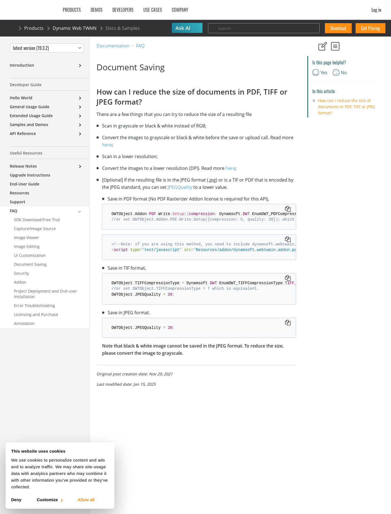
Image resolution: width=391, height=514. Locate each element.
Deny (16, 499)
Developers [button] (123, 9)
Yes (319, 72)
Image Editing (27, 246)
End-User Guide (24, 184)
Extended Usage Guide (31, 115)
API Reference (23, 133)
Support (17, 201)
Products (34, 28)
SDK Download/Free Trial (37, 219)
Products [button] (72, 9)
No (340, 72)
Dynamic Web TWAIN (74, 28)
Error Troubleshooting (34, 305)
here (107, 145)
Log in (376, 9)
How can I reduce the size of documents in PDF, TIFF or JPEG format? (346, 106)
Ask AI (182, 28)
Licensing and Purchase (36, 314)
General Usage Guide (29, 106)
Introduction (22, 65)
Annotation (24, 323)
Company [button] (180, 9)
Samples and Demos (29, 124)
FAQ (140, 46)
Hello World (21, 97)
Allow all (86, 499)
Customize (49, 499)
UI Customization (30, 255)
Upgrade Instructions (30, 175)
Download (338, 28)
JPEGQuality (180, 187)
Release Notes (23, 166)
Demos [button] (97, 9)
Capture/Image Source (35, 228)
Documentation (113, 46)
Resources (19, 193)
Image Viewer (26, 237)
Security (21, 273)
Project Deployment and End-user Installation (45, 293)
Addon (20, 282)
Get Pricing (370, 28)
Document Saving (30, 264)
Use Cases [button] (152, 9)
